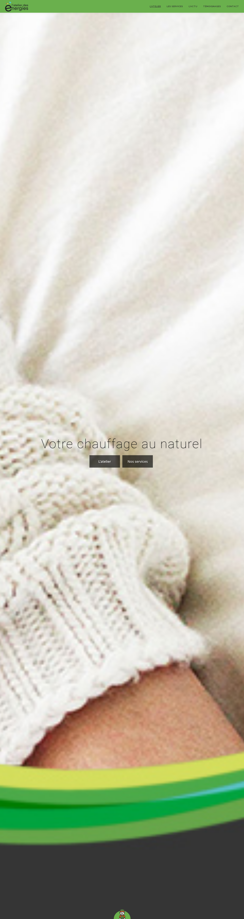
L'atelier (104, 474)
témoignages (212, 6)
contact (233, 6)
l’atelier (155, 6)
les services (175, 6)
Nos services (138, 474)
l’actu (193, 6)
